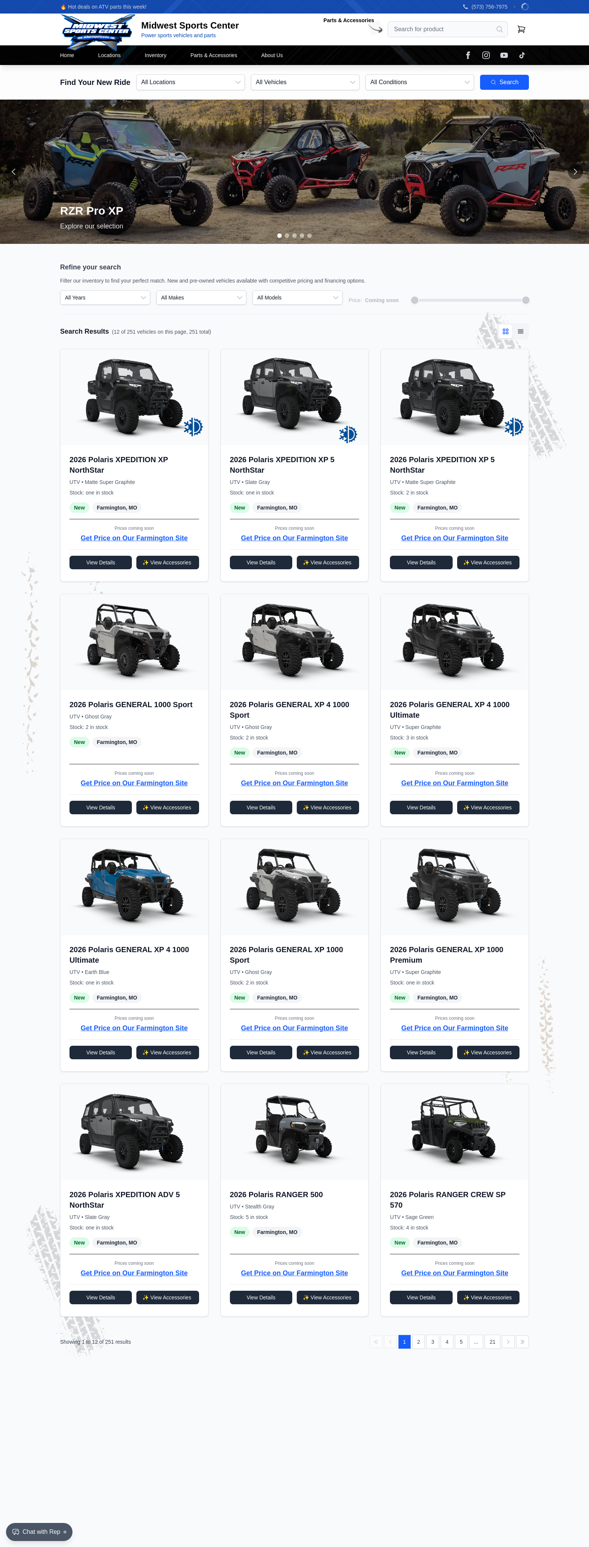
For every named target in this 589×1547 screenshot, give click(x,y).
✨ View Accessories (166, 563)
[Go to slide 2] (287, 235)
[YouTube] (504, 55)
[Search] (499, 29)
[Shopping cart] (521, 29)
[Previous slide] (13, 171)
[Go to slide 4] (302, 235)
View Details (100, 563)
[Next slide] (575, 171)
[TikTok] (522, 55)
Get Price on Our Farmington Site (134, 538)
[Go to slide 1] (279, 235)
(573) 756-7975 (489, 7)
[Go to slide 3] (294, 235)
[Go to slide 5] (309, 235)
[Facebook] (468, 55)
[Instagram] (486, 55)
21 (492, 1342)
